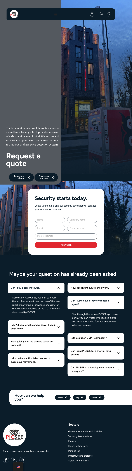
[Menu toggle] (55, 14)
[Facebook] (6, 464)
